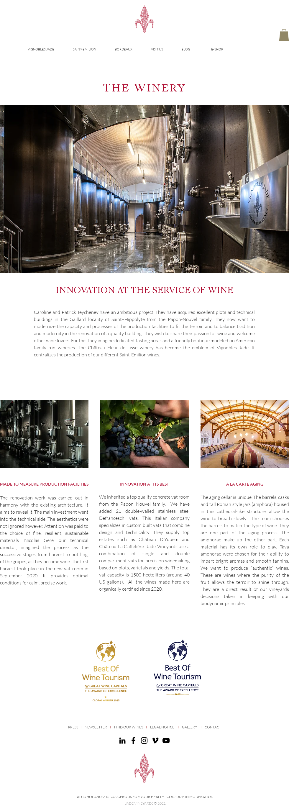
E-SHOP (217, 49)
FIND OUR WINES (128, 727)
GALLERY (189, 727)
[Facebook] (133, 740)
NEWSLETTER (96, 727)
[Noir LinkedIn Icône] (122, 740)
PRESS (74, 727)
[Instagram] (144, 740)
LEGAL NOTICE (162, 727)
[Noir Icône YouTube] (166, 740)
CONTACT (213, 727)
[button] (284, 35)
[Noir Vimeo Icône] (155, 740)
